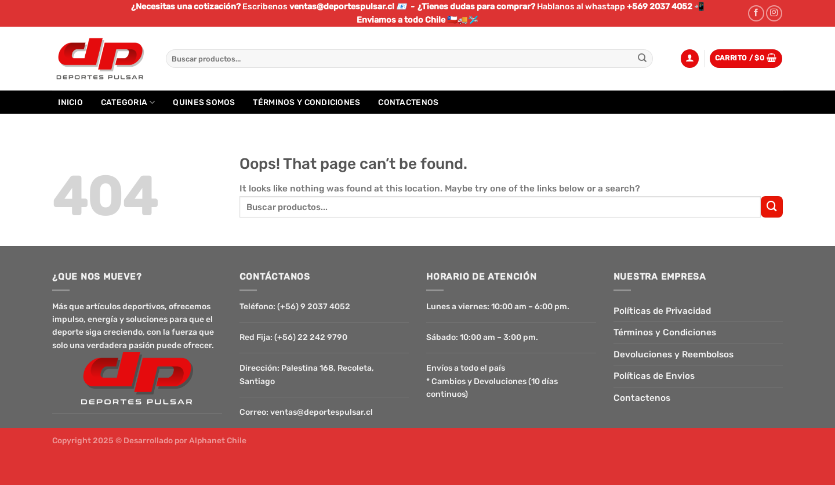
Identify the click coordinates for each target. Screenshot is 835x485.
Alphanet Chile (217, 440)
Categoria (128, 102)
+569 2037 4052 (659, 7)
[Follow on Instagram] (774, 13)
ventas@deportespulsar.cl (321, 412)
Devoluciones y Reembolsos (673, 354)
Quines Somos (204, 102)
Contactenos (408, 102)
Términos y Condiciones (306, 102)
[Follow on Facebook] (756, 13)
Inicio (70, 102)
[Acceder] (690, 58)
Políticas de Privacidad (662, 311)
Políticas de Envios (654, 376)
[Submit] (642, 58)
